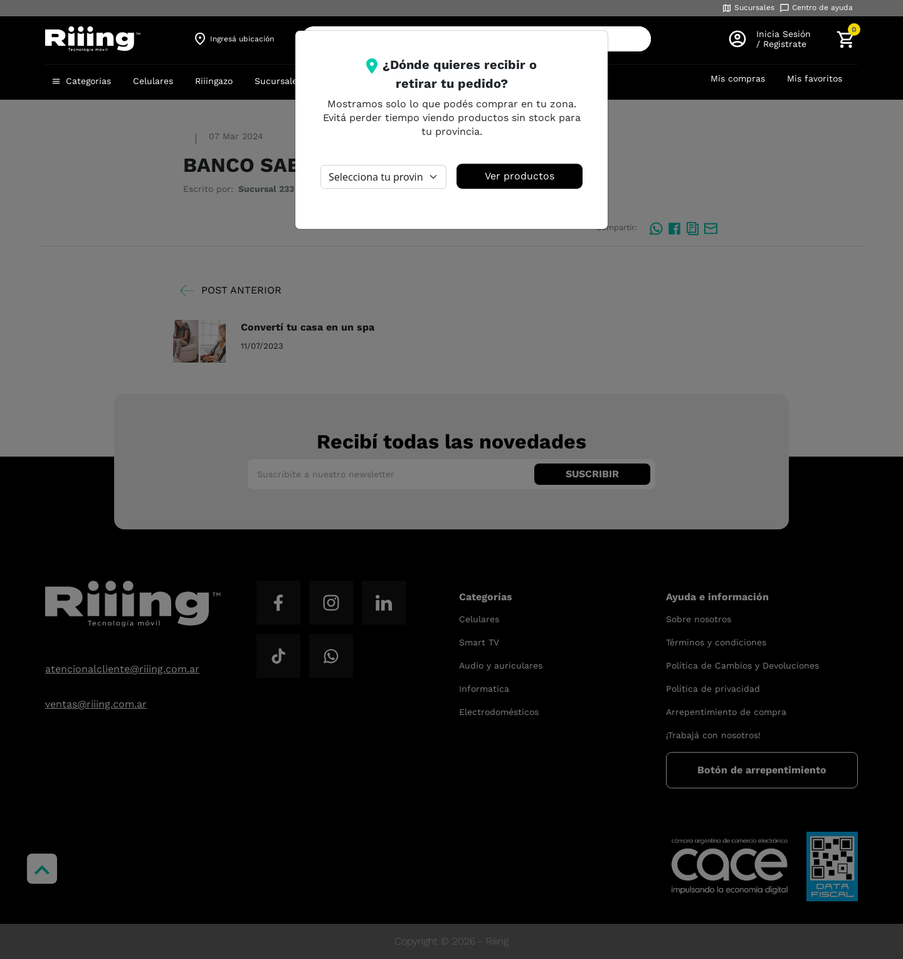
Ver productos (519, 176)
